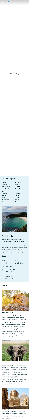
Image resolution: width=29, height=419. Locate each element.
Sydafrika (17, 191)
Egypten (4, 191)
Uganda (17, 197)
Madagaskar (5, 200)
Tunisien (17, 195)
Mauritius (18, 182)
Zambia (17, 200)
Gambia (4, 195)
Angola (4, 182)
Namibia (17, 184)
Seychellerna (19, 189)
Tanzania (17, 193)
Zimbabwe (18, 202)
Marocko (4, 202)
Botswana (4, 184)
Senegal (17, 186)
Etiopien (4, 193)
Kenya (3, 197)
